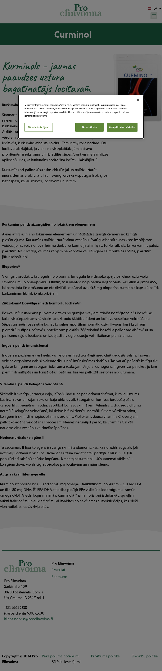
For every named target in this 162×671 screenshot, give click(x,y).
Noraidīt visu (89, 127)
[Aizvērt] (138, 100)
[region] (81, 117)
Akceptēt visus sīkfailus (122, 127)
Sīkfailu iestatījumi (38, 127)
